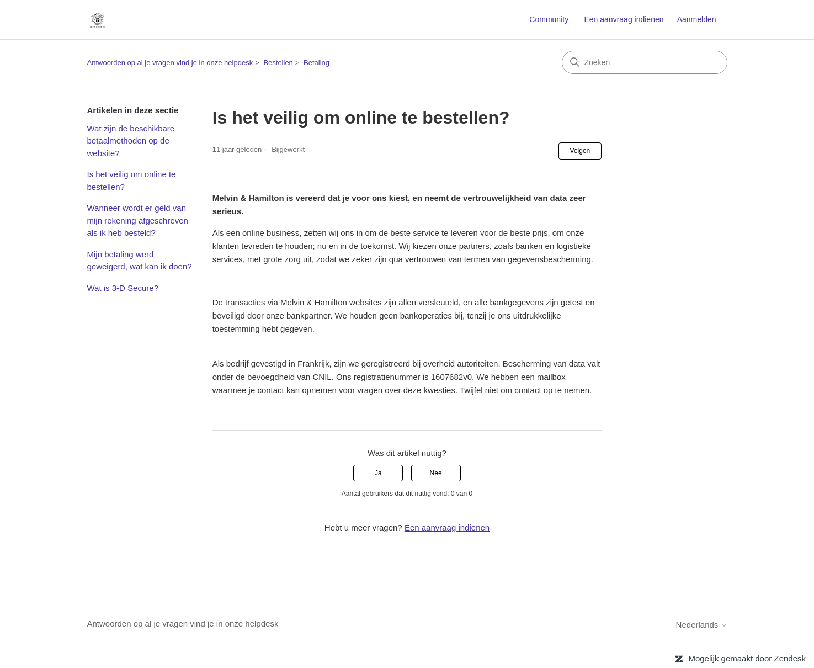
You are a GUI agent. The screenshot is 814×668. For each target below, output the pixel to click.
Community (548, 19)
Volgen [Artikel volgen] (580, 151)
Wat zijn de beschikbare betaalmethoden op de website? (131, 141)
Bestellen (277, 63)
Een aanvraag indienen (623, 19)
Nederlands (701, 624)
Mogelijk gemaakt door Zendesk (747, 658)
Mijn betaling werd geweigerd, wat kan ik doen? (139, 261)
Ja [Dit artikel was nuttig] (378, 473)
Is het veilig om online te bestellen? (131, 180)
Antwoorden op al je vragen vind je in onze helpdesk (170, 63)
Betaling (316, 63)
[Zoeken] (644, 62)
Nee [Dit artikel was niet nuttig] (436, 473)
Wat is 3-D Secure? (123, 288)
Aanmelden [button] (696, 19)
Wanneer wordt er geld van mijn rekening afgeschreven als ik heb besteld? (137, 220)
